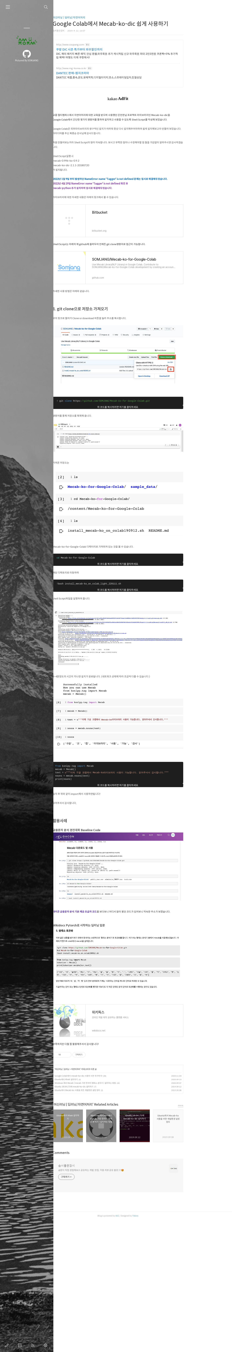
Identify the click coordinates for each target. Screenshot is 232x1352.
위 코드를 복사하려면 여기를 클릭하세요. (142, 407)
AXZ (142, 1295)
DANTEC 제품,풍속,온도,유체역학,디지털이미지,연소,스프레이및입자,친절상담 (123, 77)
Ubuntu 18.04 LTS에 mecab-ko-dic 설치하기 (98, 1086)
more (205, 1185)
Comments (85, 1233)
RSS (33, 1345)
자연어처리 (100, 1069)
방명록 (20, 1345)
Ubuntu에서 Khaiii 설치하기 (91, 1079)
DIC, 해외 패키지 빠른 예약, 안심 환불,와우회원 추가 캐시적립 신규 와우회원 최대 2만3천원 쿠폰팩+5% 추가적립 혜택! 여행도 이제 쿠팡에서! (142, 55)
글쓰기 (7, 1345)
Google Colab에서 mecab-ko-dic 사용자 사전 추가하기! (103, 1076)
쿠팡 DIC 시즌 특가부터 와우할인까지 (104, 49)
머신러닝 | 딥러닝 (87, 1069)
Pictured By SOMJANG (26, 60)
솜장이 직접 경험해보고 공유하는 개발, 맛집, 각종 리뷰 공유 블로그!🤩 (116, 1250)
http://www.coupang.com (95, 44)
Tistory (160, 1295)
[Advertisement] (142, 1134)
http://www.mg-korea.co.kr (96, 68)
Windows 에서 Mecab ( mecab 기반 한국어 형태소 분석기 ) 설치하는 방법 (110, 1083)
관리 (46, 1345)
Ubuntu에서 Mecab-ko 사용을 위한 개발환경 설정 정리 (102, 1090)
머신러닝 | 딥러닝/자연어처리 (93, 17)
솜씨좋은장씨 (91, 1245)
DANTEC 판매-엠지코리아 (97, 73)
